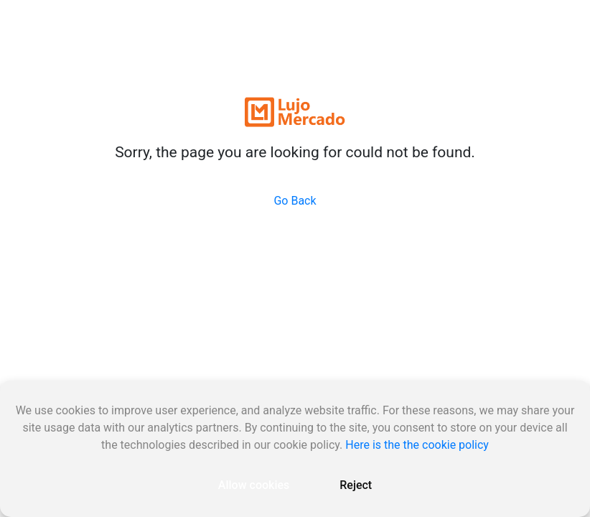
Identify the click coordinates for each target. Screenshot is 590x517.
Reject (356, 485)
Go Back (294, 201)
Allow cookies (253, 485)
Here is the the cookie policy (417, 445)
